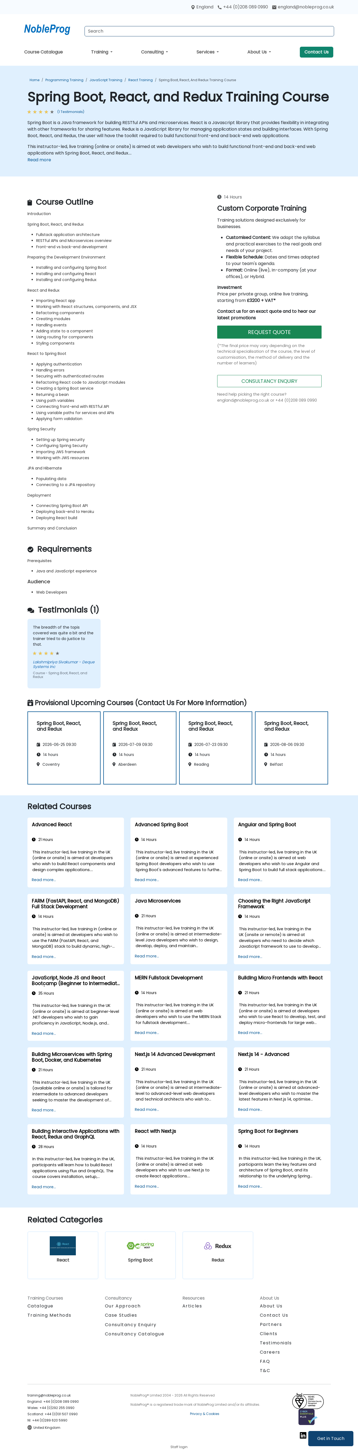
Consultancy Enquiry (131, 1324)
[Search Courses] (209, 31)
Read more (39, 160)
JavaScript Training (105, 80)
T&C (265, 1370)
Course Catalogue (43, 52)
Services (206, 52)
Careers (270, 1352)
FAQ (265, 1361)
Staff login (179, 1447)
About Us (257, 52)
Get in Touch (330, 1438)
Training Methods (49, 1315)
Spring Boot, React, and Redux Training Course (197, 80)
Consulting (153, 52)
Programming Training (64, 80)
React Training (140, 80)
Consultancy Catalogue (134, 1334)
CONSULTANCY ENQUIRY (269, 381)
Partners (271, 1324)
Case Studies (121, 1315)
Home (34, 80)
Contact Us (316, 52)
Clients (269, 1334)
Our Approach (123, 1306)
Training (100, 52)
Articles (192, 1306)
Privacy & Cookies (204, 1413)
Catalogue (40, 1306)
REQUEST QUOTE (269, 332)
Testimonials (276, 1343)
